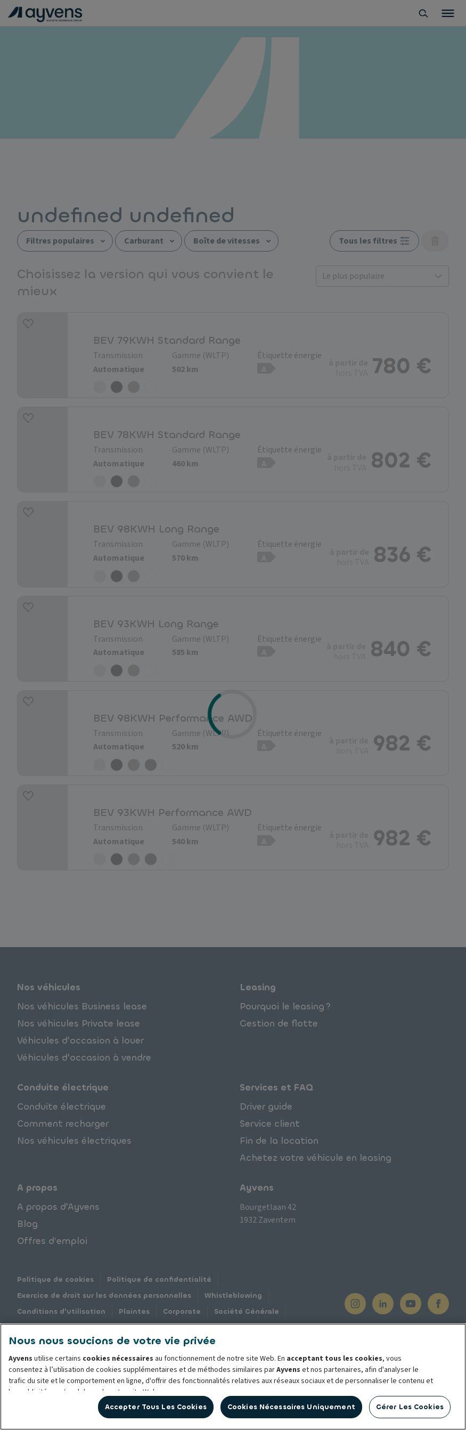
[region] (233, 1376)
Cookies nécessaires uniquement (291, 1406)
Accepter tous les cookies (156, 1406)
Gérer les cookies (410, 1406)
